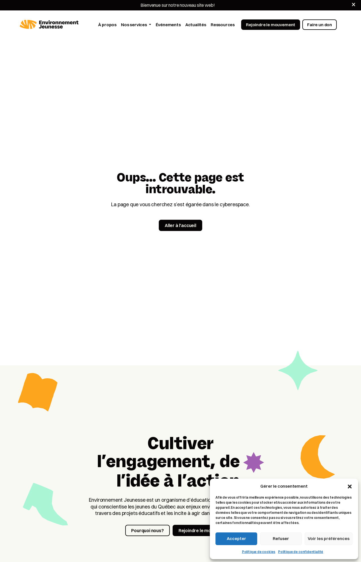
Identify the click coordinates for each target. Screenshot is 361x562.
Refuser (281, 538)
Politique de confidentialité (300, 552)
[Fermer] (353, 4)
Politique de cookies (258, 552)
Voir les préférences (328, 538)
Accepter (236, 538)
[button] (350, 486)
